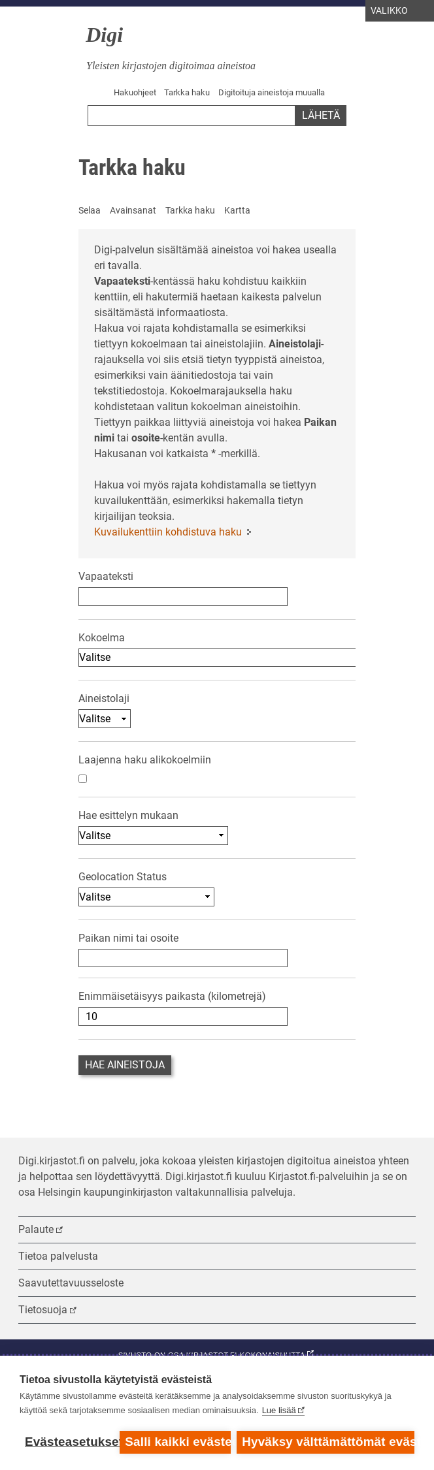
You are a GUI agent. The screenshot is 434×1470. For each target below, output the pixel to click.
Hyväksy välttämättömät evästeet (328, 1441)
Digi (104, 34)
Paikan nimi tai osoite (128, 938)
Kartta (237, 210)
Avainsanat (133, 210)
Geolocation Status (122, 877)
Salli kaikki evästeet (177, 1441)
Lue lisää (279, 1410)
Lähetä (321, 115)
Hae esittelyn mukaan (128, 815)
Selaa (89, 210)
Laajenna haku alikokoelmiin (144, 760)
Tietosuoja (42, 1309)
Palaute (36, 1229)
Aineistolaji (103, 698)
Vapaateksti (105, 576)
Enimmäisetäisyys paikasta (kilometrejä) (172, 996)
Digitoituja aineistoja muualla (271, 92)
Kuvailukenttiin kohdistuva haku (168, 532)
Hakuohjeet (135, 92)
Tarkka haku (187, 92)
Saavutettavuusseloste (71, 1283)
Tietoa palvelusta (58, 1256)
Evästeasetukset (69, 1441)
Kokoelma (101, 637)
